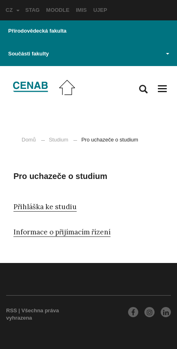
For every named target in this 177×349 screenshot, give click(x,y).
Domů (29, 140)
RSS (11, 310)
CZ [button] (13, 10)
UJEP (100, 10)
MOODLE (57, 10)
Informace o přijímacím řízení (62, 232)
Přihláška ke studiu (45, 206)
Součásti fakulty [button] (88, 54)
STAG (32, 10)
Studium (59, 140)
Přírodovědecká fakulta (37, 31)
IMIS (81, 10)
